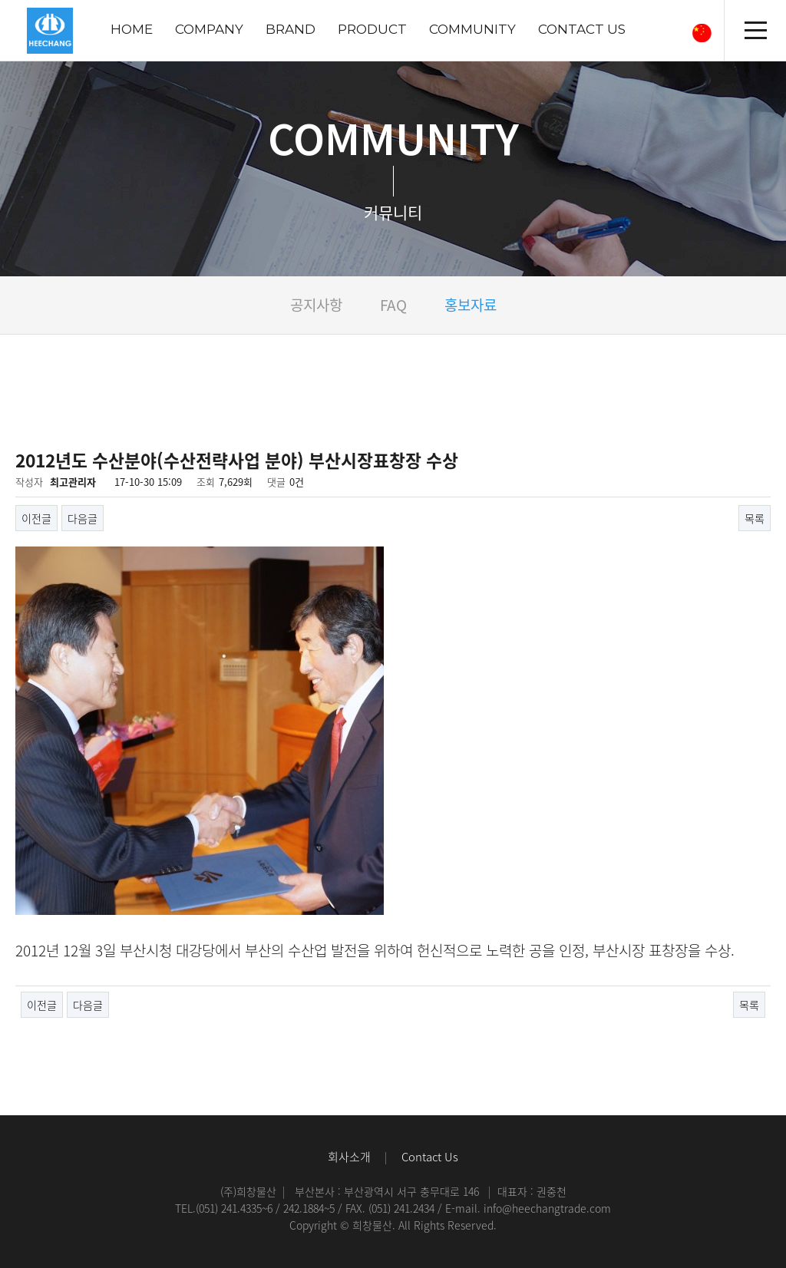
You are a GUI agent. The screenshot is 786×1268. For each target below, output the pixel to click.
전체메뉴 (755, 30)
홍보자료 (470, 304)
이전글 (36, 518)
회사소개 (349, 1156)
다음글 (82, 518)
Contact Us (429, 1156)
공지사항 (316, 304)
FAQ (393, 304)
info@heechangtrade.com (547, 1208)
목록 (755, 518)
